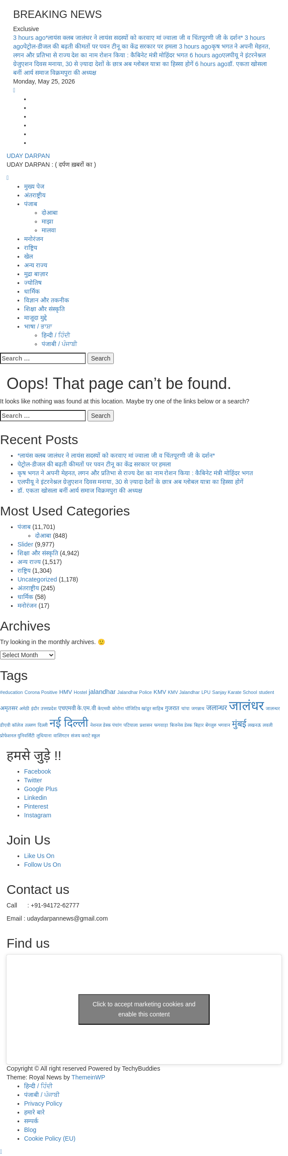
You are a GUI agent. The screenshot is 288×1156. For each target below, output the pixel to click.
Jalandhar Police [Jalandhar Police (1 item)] (134, 692)
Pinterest (36, 806)
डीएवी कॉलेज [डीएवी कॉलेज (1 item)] (11, 725)
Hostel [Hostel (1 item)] (80, 692)
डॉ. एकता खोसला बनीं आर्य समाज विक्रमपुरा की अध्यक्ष (80, 490)
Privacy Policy (43, 1103)
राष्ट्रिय (30, 247)
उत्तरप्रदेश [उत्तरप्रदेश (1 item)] (48, 708)
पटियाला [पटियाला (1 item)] (130, 725)
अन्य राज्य (35, 265)
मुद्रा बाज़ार (36, 273)
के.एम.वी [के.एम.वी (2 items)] (86, 708)
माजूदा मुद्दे (35, 317)
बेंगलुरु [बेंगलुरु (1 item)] (210, 725)
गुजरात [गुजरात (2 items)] (172, 708)
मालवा (49, 230)
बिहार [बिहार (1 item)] (199, 725)
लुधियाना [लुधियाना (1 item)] (44, 735)
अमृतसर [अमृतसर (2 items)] (9, 708)
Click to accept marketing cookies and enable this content (144, 1009)
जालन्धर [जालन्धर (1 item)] (273, 708)
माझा (47, 221)
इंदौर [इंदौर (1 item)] (35, 708)
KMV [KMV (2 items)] (160, 692)
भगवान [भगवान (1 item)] (224, 725)
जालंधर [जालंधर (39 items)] (246, 705)
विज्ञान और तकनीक (46, 300)
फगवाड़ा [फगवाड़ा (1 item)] (161, 725)
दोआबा (50, 212)
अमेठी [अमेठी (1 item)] (24, 708)
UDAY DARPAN (28, 155)
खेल (28, 256)
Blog (30, 1129)
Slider (25, 544)
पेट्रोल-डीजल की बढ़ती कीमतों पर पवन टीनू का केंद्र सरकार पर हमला (94, 464)
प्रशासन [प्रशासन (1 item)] (146, 725)
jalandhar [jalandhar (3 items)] (102, 691)
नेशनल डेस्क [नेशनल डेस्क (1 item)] (100, 725)
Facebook (37, 771)
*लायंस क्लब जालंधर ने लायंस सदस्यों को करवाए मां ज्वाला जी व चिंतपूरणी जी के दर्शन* (129, 37)
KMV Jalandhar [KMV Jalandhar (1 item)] (184, 692)
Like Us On (39, 855)
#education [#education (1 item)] (11, 692)
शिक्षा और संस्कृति (44, 308)
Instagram (37, 815)
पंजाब (30, 203)
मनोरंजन (33, 238)
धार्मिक (32, 291)
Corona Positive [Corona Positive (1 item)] (41, 692)
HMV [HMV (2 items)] (65, 692)
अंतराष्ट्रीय (35, 195)
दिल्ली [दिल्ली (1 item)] (43, 725)
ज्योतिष (33, 282)
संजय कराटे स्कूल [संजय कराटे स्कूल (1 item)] (85, 735)
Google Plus (40, 788)
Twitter (33, 780)
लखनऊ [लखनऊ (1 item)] (254, 725)
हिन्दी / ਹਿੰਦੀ (56, 335)
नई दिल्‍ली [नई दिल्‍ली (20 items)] (68, 723)
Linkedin (35, 797)
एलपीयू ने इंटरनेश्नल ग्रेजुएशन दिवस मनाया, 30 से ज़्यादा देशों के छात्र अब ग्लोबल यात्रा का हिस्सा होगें (130, 481)
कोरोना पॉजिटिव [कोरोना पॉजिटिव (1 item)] (126, 708)
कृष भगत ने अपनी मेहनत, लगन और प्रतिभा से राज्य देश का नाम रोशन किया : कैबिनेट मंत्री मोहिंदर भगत (135, 472)
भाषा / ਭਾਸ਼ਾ (38, 326)
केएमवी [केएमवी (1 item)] (104, 708)
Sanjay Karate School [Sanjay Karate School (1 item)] (234, 692)
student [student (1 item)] (266, 692)
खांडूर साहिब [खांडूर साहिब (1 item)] (152, 708)
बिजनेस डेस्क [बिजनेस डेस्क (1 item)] (181, 725)
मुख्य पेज (34, 186)
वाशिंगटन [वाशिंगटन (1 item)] (61, 735)
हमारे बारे (34, 1112)
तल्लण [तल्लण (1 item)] (30, 725)
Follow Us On (42, 864)
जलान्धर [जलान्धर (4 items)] (216, 707)
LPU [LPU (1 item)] (206, 692)
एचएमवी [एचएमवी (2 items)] (67, 708)
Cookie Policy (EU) (49, 1138)
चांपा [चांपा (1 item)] (185, 708)
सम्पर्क (31, 1120)
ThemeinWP (88, 1077)
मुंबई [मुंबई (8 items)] (239, 724)
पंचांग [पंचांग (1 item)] (117, 725)
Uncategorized (37, 579)
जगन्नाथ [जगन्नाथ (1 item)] (197, 708)
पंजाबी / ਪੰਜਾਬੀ (59, 343)
